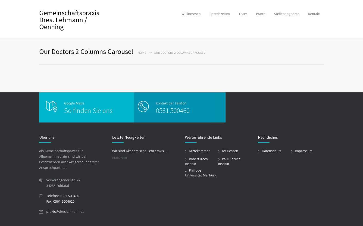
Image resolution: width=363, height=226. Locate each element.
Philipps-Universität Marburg (200, 172)
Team (243, 14)
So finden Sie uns (88, 110)
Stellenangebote (286, 14)
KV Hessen (230, 151)
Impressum (304, 151)
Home (142, 53)
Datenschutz (271, 151)
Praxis (260, 14)
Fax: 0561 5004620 (60, 201)
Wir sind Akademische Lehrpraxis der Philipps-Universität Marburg (140, 151)
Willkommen (191, 14)
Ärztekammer (199, 151)
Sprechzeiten (220, 14)
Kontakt (314, 14)
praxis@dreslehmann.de (65, 211)
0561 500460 (163, 110)
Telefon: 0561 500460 (62, 196)
